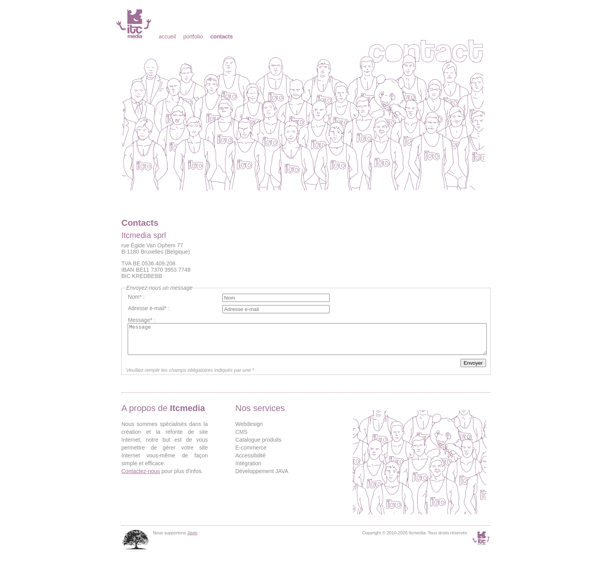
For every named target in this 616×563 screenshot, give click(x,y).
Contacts (221, 36)
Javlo (192, 538)
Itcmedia (134, 23)
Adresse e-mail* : (149, 308)
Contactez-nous (140, 477)
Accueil (167, 36)
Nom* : (136, 297)
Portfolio (193, 36)
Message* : (141, 320)
